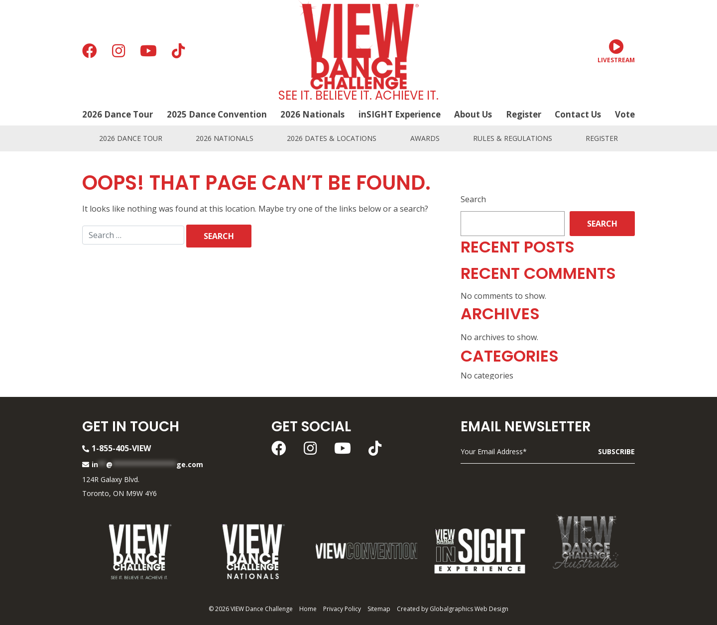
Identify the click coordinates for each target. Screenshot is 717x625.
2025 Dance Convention (217, 114)
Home (308, 609)
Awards (425, 138)
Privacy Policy (342, 609)
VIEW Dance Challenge (262, 609)
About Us (473, 114)
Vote (625, 114)
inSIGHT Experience (399, 114)
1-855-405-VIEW (116, 448)
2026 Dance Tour (117, 114)
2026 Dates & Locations (331, 138)
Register (523, 114)
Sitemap (378, 609)
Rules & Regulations (512, 138)
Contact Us (578, 114)
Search (473, 199)
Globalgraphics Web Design (469, 609)
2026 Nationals (312, 114)
